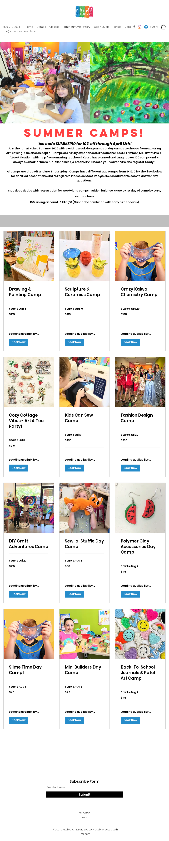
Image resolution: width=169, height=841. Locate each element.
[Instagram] (139, 27)
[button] (163, 26)
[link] (28, 291)
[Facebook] (134, 27)
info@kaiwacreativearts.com (115, 176)
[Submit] (84, 794)
